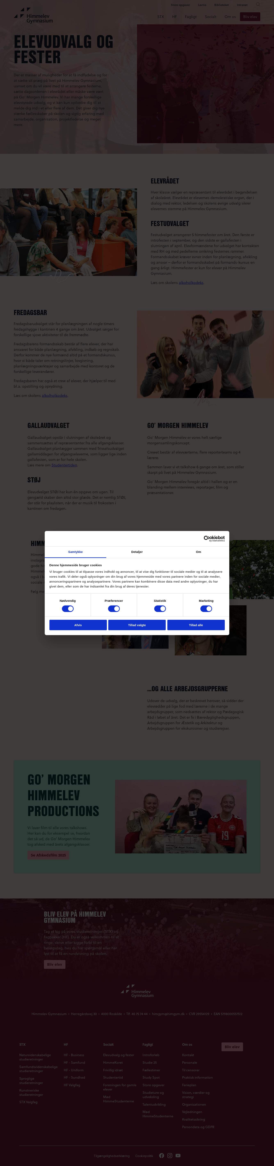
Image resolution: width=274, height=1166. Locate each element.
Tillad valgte (137, 625)
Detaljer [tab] (137, 552)
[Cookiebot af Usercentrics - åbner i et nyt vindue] (207, 539)
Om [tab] (198, 552)
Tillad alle (196, 625)
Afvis (78, 625)
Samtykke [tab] (75, 552)
